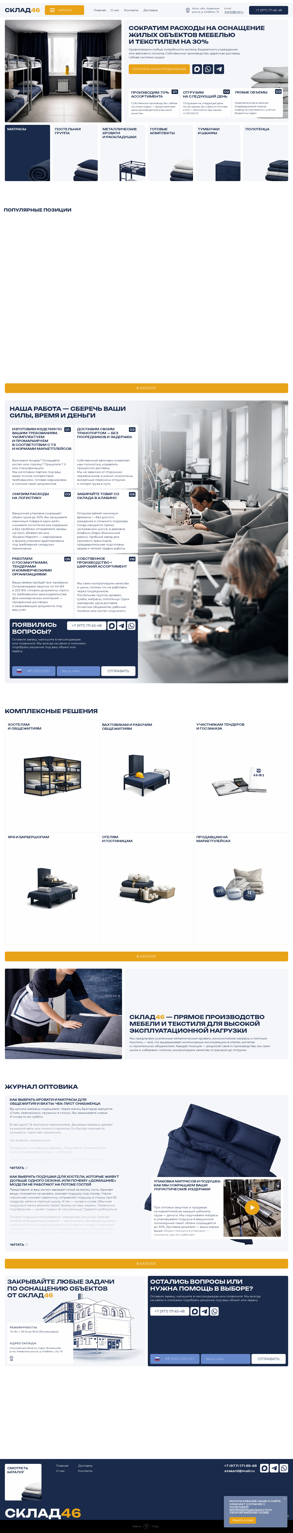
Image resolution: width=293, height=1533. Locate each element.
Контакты (131, 10)
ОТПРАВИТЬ (118, 671)
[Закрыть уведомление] (284, 1499)
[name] (78, 671)
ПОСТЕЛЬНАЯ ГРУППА (68, 131)
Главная (100, 10)
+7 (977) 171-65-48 (240, 1466)
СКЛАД (22, 10)
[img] (276, 169)
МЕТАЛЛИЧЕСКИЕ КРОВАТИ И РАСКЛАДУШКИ (120, 133)
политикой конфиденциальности (249, 1508)
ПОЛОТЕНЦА (257, 129)
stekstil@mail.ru (233, 11)
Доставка (150, 10)
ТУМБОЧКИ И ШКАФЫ (209, 131)
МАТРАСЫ (16, 129)
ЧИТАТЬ (17, 1245)
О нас (115, 10)
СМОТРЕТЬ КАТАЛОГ (17, 1470)
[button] (159, 69)
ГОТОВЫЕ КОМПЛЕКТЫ (162, 131)
